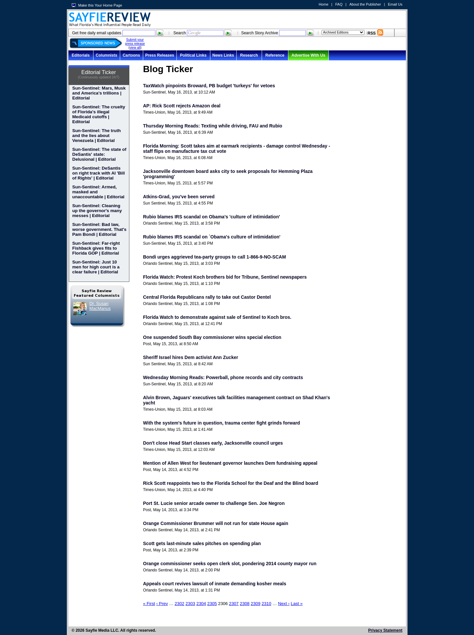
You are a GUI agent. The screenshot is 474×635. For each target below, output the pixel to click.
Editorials (81, 55)
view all (135, 47)
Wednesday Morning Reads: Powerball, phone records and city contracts (223, 377)
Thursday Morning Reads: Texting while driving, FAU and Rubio (212, 125)
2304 (201, 603)
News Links (223, 55)
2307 (234, 603)
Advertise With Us (309, 55)
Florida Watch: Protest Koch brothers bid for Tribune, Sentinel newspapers (225, 277)
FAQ (338, 4)
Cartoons (131, 55)
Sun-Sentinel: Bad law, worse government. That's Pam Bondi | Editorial (99, 229)
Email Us (395, 4)
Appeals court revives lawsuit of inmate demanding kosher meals (214, 583)
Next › (284, 603)
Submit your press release (135, 41)
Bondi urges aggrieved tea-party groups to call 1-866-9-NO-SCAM (214, 257)
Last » (297, 603)
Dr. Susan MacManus (100, 306)
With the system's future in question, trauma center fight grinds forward (221, 423)
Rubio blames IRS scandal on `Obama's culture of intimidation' (211, 236)
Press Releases (159, 55)
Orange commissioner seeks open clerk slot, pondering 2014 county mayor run (230, 563)
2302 (179, 603)
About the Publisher (365, 4)
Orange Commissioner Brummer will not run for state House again (215, 523)
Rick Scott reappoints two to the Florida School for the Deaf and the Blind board (230, 483)
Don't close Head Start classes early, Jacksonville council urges (213, 443)
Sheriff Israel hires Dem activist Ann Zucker (190, 357)
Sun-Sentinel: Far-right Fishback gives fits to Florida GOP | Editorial (96, 248)
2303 (190, 603)
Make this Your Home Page (100, 5)
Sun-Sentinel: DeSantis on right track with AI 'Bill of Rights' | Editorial (98, 173)
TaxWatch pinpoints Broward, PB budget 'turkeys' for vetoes (209, 85)
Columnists (106, 55)
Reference (274, 55)
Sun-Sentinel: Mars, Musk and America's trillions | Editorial (99, 93)
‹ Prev (162, 603)
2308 (245, 603)
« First (149, 603)
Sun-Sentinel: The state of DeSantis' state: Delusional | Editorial (99, 154)
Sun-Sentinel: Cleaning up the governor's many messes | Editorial (97, 210)
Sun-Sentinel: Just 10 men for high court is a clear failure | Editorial (96, 267)
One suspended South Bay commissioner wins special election (212, 337)
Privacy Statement (385, 630)
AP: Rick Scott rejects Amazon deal (182, 105)
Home (323, 4)
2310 (266, 603)
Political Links (193, 55)
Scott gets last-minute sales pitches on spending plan (202, 543)
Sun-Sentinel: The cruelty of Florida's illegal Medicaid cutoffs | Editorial (98, 114)
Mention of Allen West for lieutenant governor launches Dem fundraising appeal (230, 463)
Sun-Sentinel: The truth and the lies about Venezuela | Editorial (96, 135)
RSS (372, 33)
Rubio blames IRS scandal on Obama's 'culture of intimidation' (211, 216)
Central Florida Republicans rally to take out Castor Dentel (207, 297)
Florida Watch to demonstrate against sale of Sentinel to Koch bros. (217, 317)
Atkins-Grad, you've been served (179, 196)
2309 (255, 603)
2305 (212, 603)
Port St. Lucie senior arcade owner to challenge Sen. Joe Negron (214, 503)
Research (249, 55)
